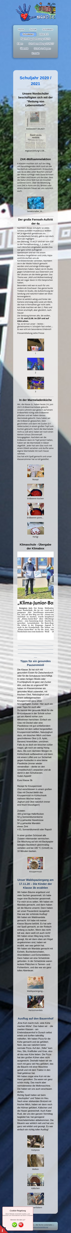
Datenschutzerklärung (40, 1227)
